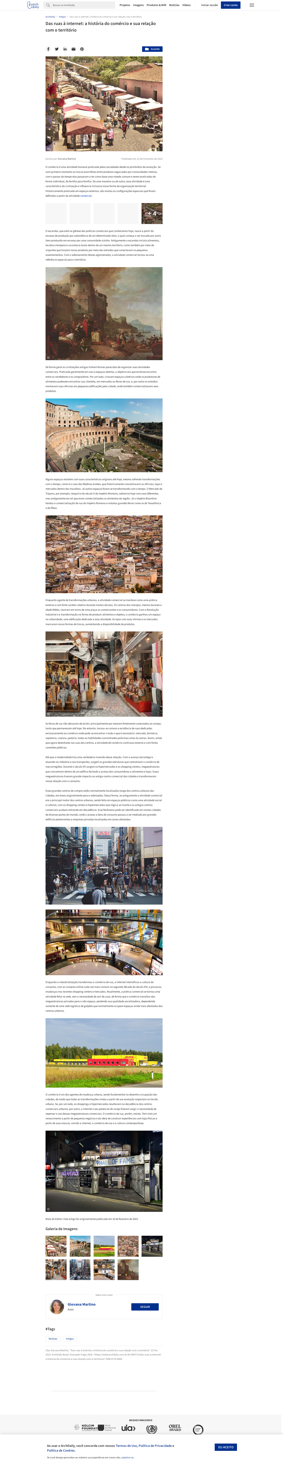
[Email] (73, 49)
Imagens (138, 5)
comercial (86, 196)
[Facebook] (48, 49)
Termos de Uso (126, 1445)
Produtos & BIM (156, 5)
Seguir (145, 1307)
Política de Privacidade (155, 1445)
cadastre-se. (127, 1457)
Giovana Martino (82, 1304)
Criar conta (231, 5)
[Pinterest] (82, 49)
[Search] (84, 5)
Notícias (174, 5)
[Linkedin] (65, 49)
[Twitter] (56, 49)
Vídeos (186, 5)
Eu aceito (226, 1447)
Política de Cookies (61, 1450)
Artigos (70, 1339)
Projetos (125, 5)
